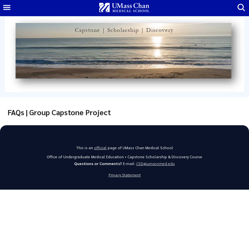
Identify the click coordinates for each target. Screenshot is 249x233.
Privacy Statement (125, 174)
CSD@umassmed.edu (155, 163)
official (100, 147)
